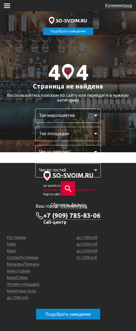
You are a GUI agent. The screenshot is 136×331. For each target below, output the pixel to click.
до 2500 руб (87, 251)
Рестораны (16, 237)
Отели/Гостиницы (23, 257)
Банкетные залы (21, 291)
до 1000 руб (17, 297)
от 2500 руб (86, 257)
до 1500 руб (87, 237)
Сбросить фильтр (68, 204)
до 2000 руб (87, 244)
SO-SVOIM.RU (71, 20)
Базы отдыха (18, 271)
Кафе (11, 244)
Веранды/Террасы (23, 264)
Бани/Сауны (17, 277)
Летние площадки (23, 284)
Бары (11, 251)
